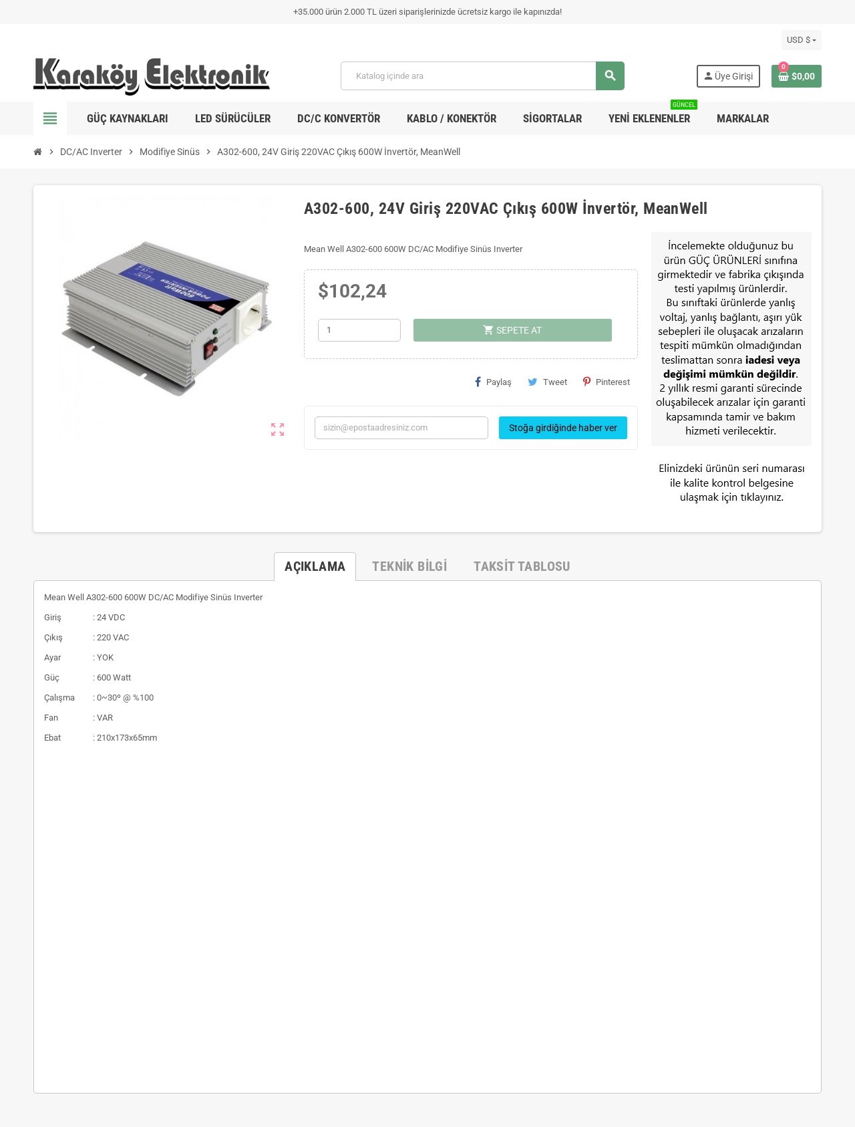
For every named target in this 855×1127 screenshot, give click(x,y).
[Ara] (482, 75)
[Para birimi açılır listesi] (802, 40)
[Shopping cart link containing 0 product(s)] (797, 76)
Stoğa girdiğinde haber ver (563, 427)
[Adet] (359, 330)
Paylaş (493, 381)
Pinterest (606, 381)
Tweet (547, 381)
